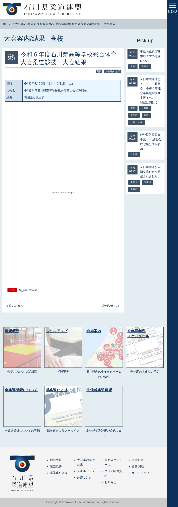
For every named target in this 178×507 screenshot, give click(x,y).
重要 (133, 66)
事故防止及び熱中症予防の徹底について (150, 56)
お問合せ (110, 482)
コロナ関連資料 (113, 473)
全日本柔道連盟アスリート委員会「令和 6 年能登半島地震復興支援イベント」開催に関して (150, 91)
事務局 (134, 182)
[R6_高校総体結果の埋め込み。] (63, 193)
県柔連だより (58, 472)
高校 (56, 38)
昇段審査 (63, 371)
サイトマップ (140, 472)
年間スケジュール (113, 462)
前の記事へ (16, 305)
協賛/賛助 (138, 466)
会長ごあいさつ (17, 371)
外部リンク (84, 477)
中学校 (134, 115)
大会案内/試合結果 (86, 462)
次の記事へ (109, 305)
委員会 (145, 66)
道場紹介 (137, 459)
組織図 (32, 371)
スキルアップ (86, 471)
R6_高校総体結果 (28, 290)
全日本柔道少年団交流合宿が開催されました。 (150, 172)
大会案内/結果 (24, 38)
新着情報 (56, 459)
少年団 (145, 108)
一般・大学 (137, 122)
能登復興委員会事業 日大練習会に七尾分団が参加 (150, 141)
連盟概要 (56, 466)
